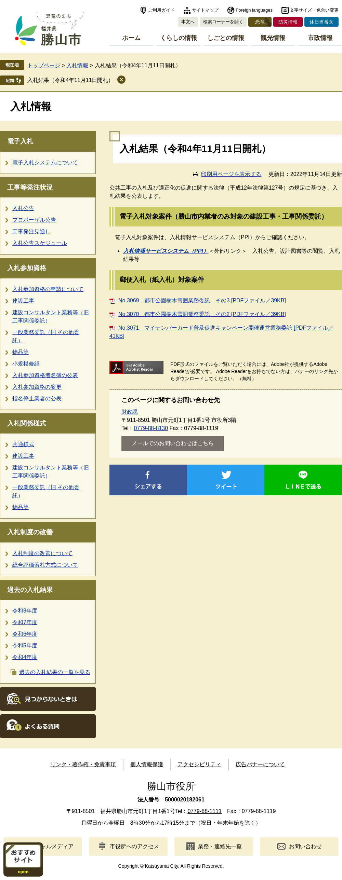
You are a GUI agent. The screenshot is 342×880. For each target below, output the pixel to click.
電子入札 (20, 141)
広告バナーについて (260, 764)
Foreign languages (254, 10)
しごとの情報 (225, 38)
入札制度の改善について (42, 553)
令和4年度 (24, 657)
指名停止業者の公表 (37, 398)
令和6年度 (24, 634)
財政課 (129, 412)
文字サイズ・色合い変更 (314, 10)
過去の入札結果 (30, 589)
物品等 (20, 352)
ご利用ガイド (161, 10)
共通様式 (23, 444)
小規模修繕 (26, 364)
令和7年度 (24, 622)
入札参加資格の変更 (37, 387)
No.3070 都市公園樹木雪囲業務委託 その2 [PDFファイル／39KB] (202, 314)
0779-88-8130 (151, 428)
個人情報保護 (146, 764)
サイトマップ (205, 10)
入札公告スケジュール (39, 243)
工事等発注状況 (30, 187)
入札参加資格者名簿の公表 (45, 375)
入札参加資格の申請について (47, 289)
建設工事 (23, 301)
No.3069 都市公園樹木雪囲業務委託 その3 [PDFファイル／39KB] (202, 300)
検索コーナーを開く (223, 21)
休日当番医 (321, 22)
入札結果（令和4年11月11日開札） (70, 80)
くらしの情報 (178, 38)
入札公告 (23, 208)
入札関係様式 (26, 423)
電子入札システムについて (45, 162)
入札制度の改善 (30, 532)
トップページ (43, 65)
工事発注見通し (31, 231)
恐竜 (260, 22)
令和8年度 (24, 611)
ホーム (131, 38)
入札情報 (77, 65)
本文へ (188, 21)
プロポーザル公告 (34, 220)
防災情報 (288, 22)
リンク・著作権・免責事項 (83, 764)
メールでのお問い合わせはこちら (173, 443)
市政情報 (320, 38)
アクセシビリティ (199, 764)
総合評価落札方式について (45, 565)
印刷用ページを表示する (231, 174)
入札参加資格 (26, 268)
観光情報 (273, 38)
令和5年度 (24, 645)
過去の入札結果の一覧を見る (54, 672)
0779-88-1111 (204, 811)
